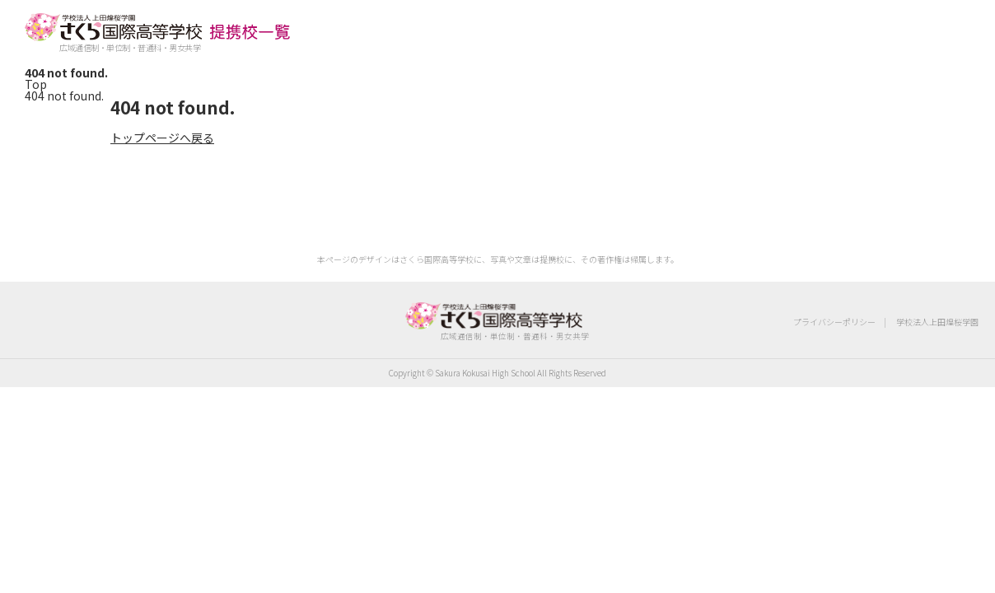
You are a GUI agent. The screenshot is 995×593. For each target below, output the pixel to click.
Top (36, 84)
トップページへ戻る (162, 137)
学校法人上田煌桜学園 (937, 321)
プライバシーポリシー (834, 321)
